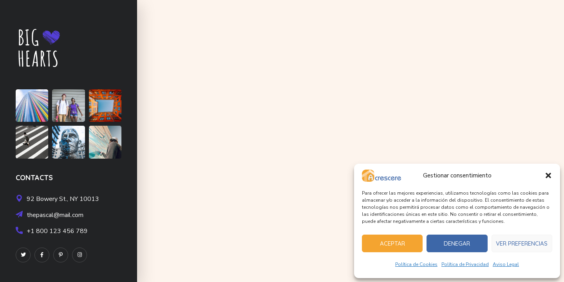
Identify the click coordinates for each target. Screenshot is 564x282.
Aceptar (392, 243)
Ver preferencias (522, 243)
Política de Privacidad (465, 264)
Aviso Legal (506, 264)
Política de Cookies (416, 264)
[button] (548, 175)
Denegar (457, 243)
